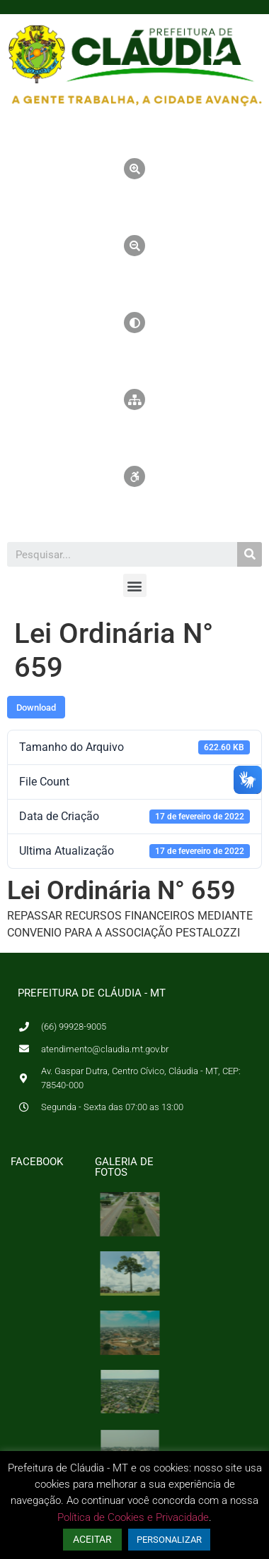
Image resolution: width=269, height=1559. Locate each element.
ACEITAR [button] (92, 1539)
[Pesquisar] (249, 554)
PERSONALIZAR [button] (169, 1539)
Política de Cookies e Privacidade (133, 1517)
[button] (135, 585)
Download (36, 707)
